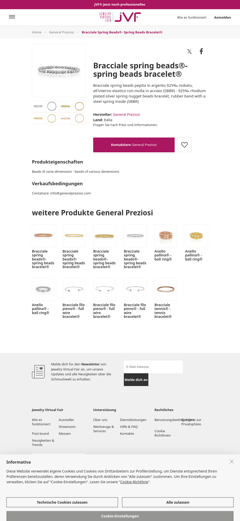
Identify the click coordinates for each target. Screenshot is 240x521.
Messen (65, 433)
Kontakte (127, 433)
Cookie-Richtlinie (134, 494)
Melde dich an (136, 379)
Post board (40, 433)
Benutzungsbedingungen (167, 419)
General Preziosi (61, 32)
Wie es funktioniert (192, 17)
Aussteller (66, 419)
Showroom (67, 426)
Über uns (100, 419)
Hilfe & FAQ (129, 426)
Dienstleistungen (133, 419)
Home (36, 32)
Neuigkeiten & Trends (43, 442)
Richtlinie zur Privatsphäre (191, 421)
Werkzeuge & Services (103, 428)
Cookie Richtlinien (163, 433)
